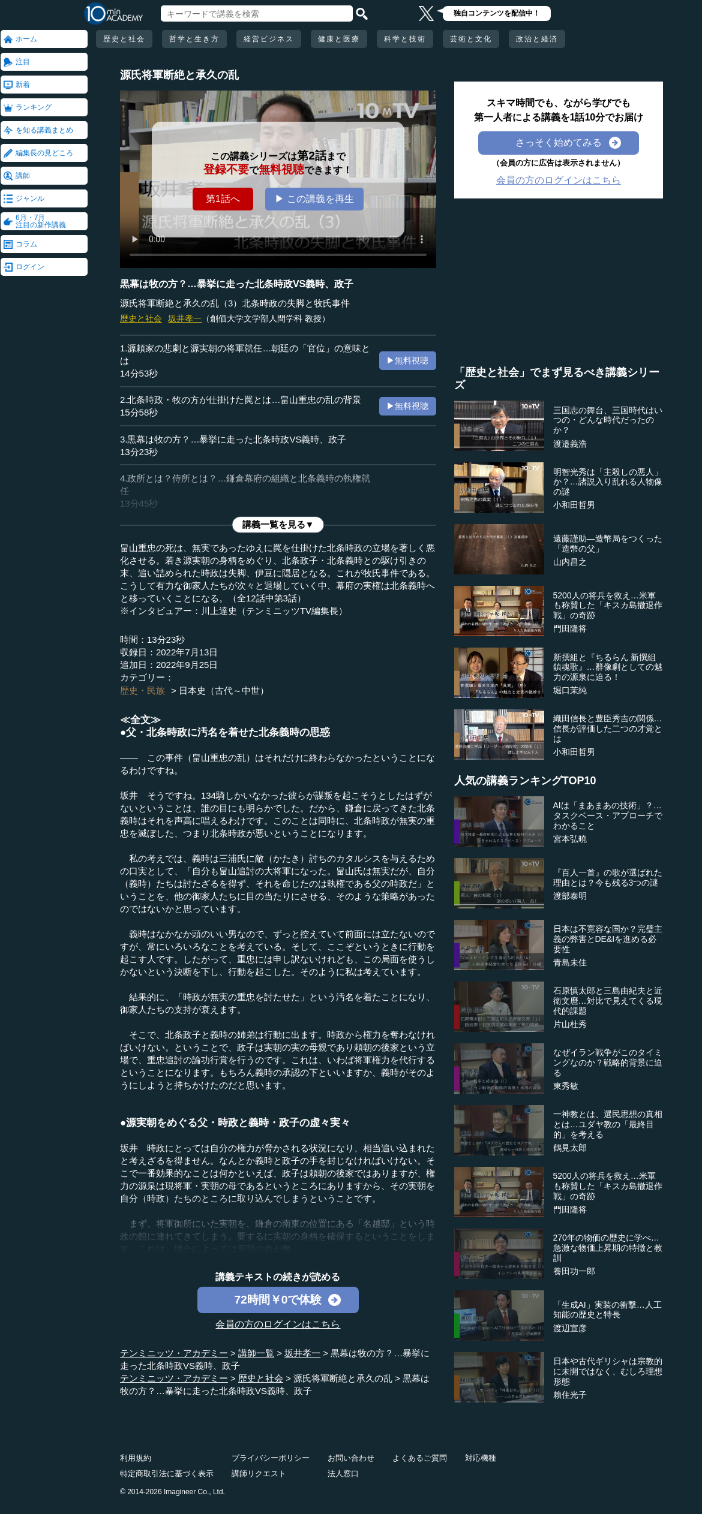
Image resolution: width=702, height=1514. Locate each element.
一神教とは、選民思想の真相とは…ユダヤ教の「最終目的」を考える (607, 1124)
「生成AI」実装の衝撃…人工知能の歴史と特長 (607, 1310)
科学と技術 (405, 39)
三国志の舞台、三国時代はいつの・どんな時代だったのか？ (607, 420)
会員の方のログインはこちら (277, 1324)
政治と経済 (537, 39)
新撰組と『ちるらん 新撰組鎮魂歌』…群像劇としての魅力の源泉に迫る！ (607, 667)
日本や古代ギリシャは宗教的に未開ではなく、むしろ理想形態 (607, 1371)
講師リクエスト (259, 1473)
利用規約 (135, 1457)
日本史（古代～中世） (224, 690)
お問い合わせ (351, 1457)
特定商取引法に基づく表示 (167, 1473)
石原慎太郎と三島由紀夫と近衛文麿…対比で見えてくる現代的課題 (607, 1001)
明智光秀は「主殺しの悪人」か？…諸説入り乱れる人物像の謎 (607, 482)
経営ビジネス (269, 39)
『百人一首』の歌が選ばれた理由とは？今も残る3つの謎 (607, 877)
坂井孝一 (185, 318)
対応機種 (480, 1457)
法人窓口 (343, 1473)
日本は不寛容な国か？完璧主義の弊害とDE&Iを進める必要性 (607, 939)
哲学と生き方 (194, 39)
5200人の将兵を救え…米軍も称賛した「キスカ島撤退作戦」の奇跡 (607, 606)
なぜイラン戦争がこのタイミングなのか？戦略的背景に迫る (607, 1062)
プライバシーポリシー (271, 1457)
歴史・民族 (142, 690)
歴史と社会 (124, 39)
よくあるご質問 (419, 1457)
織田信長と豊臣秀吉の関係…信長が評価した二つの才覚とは (607, 729)
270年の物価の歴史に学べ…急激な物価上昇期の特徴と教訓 (607, 1248)
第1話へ (223, 199)
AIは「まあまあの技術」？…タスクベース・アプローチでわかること (607, 815)
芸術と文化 (471, 39)
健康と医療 (339, 39)
